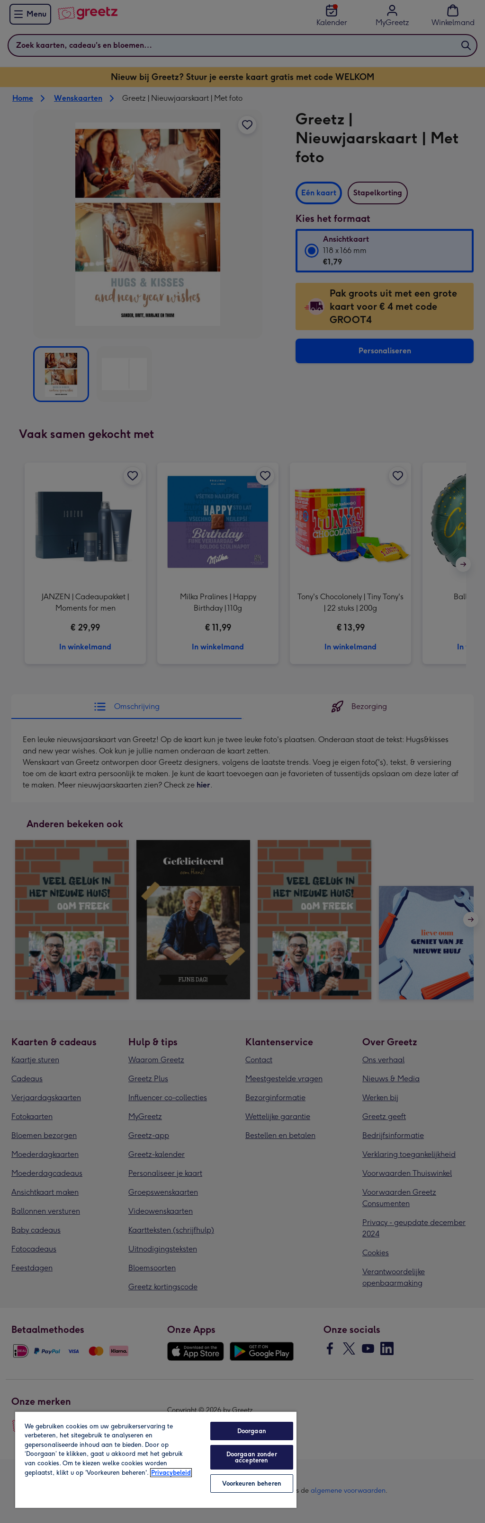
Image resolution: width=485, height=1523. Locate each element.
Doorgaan (251, 1431)
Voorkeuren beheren (251, 1483)
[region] (155, 1459)
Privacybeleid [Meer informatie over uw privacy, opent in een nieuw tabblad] (171, 1472)
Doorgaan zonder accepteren (251, 1457)
